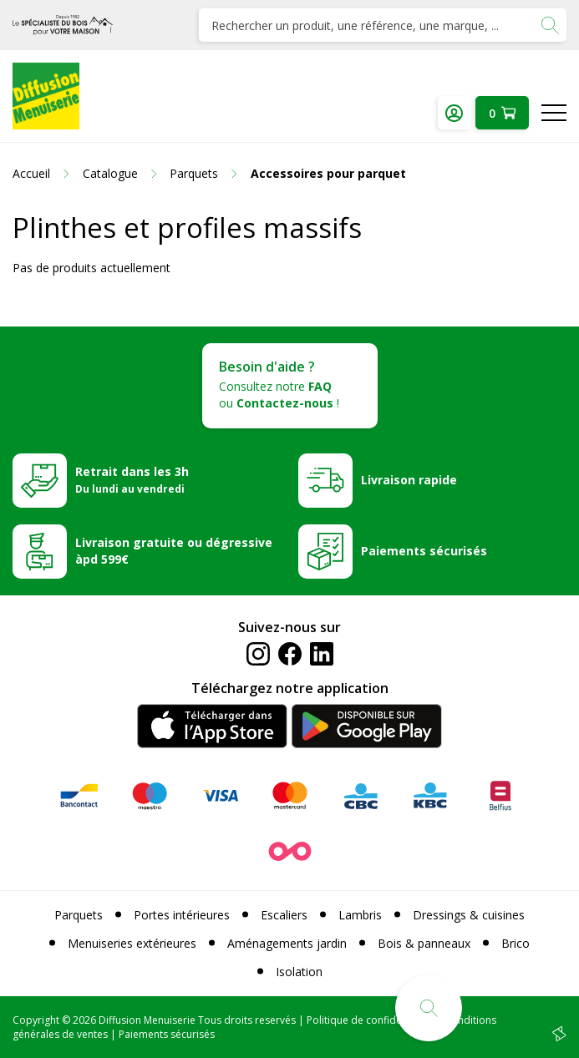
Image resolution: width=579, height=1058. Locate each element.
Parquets (78, 915)
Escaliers (284, 915)
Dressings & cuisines (469, 915)
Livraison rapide (409, 480)
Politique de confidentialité (370, 1020)
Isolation (299, 972)
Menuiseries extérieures (132, 943)
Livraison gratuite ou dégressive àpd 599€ (173, 550)
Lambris (360, 915)
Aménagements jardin (287, 943)
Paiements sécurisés (424, 551)
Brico (515, 943)
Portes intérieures (182, 915)
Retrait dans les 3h (132, 479)
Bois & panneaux (424, 943)
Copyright (36, 1020)
